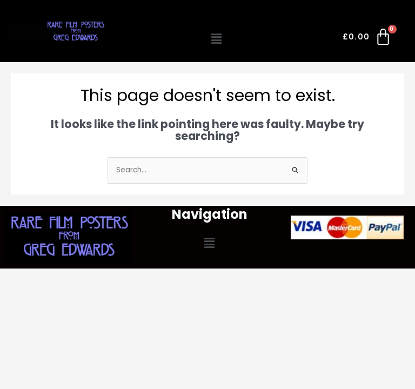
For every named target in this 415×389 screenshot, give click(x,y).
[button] (217, 39)
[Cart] (367, 39)
